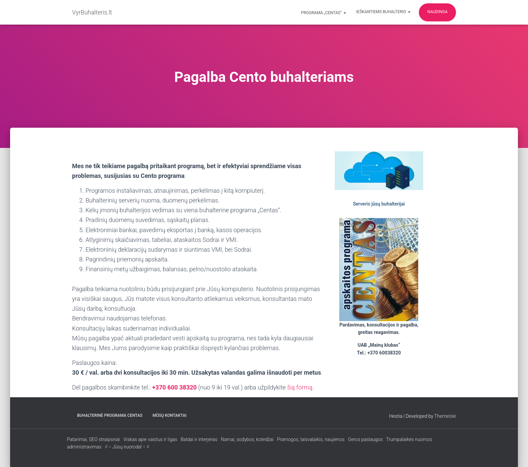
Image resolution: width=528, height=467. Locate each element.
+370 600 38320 (174, 387)
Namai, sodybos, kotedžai (247, 439)
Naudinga (437, 11)
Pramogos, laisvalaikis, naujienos (311, 439)
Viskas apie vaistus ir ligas (150, 439)
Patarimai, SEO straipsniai (93, 439)
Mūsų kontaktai (170, 415)
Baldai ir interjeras (198, 439)
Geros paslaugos (365, 439)
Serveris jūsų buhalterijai (379, 204)
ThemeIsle (445, 416)
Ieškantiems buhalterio (383, 11)
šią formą (299, 387)
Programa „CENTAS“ (323, 12)
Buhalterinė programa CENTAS (109, 415)
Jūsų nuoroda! (127, 446)
